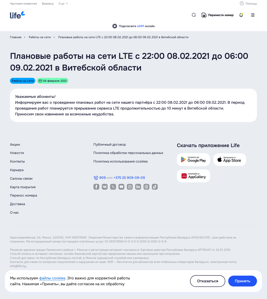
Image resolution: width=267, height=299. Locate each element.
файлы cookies (52, 278)
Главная (15, 37)
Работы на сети (40, 37)
